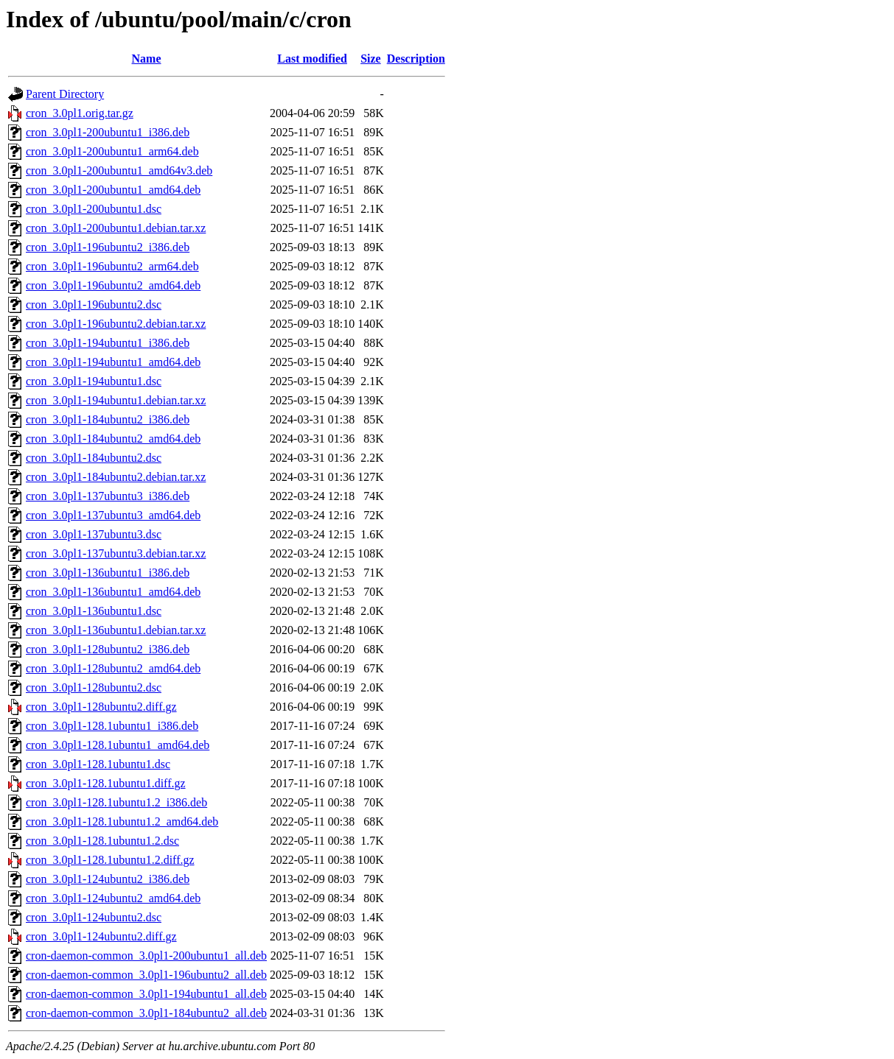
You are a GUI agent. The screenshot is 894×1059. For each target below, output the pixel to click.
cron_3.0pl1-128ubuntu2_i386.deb (107, 649)
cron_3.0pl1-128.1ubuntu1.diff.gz (106, 783)
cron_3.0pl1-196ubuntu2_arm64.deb (112, 266)
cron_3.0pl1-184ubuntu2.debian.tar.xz (116, 477)
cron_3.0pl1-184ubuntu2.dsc (93, 457)
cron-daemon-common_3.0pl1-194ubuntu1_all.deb (146, 994)
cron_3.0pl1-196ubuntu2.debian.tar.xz (116, 323)
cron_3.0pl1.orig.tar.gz (79, 113)
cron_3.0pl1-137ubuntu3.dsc (93, 534)
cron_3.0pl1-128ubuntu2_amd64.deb (113, 668)
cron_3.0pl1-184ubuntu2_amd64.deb (113, 438)
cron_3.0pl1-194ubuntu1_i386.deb (107, 343)
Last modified (312, 58)
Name (146, 58)
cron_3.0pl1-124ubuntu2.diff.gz (101, 936)
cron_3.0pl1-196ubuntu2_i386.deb (107, 247)
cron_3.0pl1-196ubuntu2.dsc (93, 304)
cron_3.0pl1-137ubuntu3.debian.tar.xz (116, 553)
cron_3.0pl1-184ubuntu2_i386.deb (107, 419)
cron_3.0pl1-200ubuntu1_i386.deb (107, 132)
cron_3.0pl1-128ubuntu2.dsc (93, 687)
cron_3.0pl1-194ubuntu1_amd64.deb (113, 362)
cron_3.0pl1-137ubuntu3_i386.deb (107, 496)
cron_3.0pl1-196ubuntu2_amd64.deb (113, 285)
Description (416, 58)
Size (370, 58)
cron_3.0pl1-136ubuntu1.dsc (93, 611)
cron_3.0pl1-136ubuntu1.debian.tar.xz (116, 630)
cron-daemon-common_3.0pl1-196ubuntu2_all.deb (146, 974)
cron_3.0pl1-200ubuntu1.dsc (93, 209)
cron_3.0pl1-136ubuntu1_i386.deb (107, 572)
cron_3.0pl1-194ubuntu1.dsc (93, 381)
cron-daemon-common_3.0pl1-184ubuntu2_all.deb (146, 1013)
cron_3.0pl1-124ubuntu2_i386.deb (107, 879)
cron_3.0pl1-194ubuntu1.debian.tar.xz (116, 400)
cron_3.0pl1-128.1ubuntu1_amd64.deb (117, 745)
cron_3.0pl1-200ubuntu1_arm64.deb (112, 151)
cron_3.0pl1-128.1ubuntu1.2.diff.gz (110, 860)
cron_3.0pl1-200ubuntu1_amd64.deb (113, 189)
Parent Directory (65, 94)
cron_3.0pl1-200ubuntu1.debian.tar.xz (116, 228)
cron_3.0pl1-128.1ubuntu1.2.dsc (102, 840)
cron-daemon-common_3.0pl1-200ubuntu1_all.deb (146, 955)
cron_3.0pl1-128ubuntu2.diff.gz (101, 706)
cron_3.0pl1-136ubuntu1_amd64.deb (113, 591)
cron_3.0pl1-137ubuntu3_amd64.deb (113, 515)
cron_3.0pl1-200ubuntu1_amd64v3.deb (119, 170)
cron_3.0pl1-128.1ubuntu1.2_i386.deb (116, 802)
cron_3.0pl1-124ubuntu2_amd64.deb (113, 898)
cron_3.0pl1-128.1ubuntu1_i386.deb (112, 726)
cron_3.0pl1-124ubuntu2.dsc (93, 917)
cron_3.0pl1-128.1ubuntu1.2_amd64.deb (122, 821)
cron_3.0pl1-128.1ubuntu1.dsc (98, 764)
